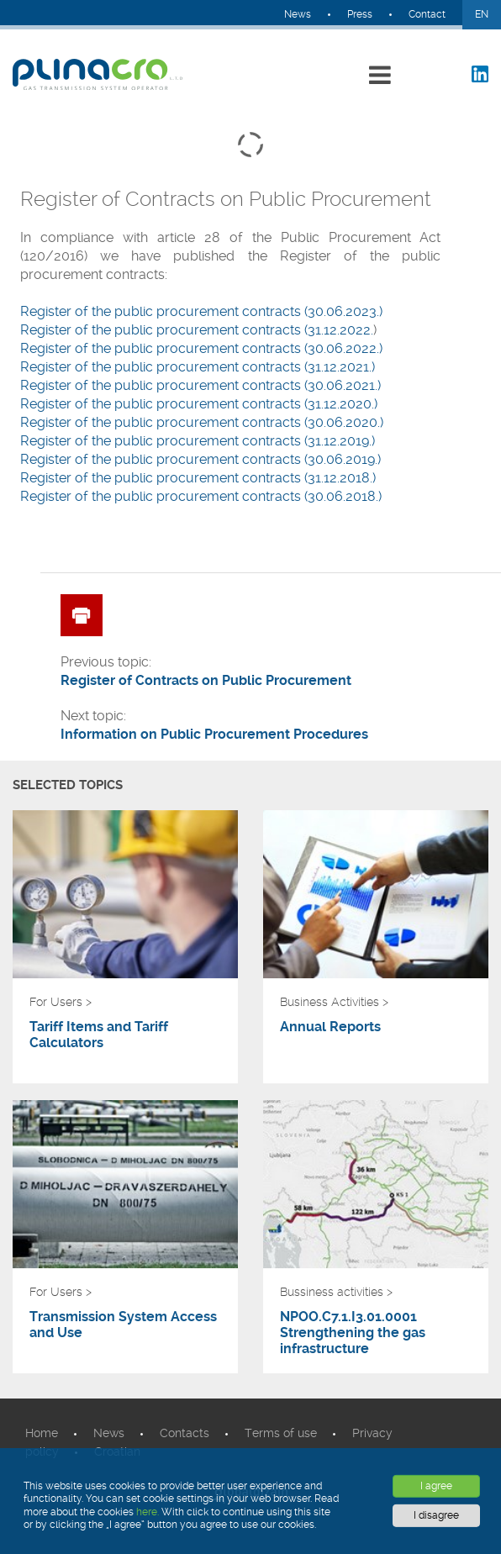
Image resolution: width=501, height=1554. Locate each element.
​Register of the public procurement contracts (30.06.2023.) (201, 311)
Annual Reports (330, 1027)
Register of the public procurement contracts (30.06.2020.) (201, 422)
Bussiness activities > (336, 1292)
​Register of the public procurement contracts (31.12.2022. (196, 330)
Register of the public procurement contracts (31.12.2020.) (198, 404)
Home (41, 1433)
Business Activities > (334, 1002)
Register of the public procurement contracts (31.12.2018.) (198, 478)
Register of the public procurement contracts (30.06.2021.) (200, 385)
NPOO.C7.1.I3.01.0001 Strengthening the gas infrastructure (352, 1332)
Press (359, 14)
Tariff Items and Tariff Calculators (98, 1035)
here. (147, 1512)
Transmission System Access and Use (123, 1325)
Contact (427, 14)
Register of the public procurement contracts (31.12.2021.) (197, 367)
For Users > (60, 1002)
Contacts (184, 1433)
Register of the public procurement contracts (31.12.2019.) (197, 441)
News (297, 14)
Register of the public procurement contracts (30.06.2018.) (201, 496)
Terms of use (281, 1433)
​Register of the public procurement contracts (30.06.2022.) (201, 348)
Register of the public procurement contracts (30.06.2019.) (200, 459)
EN (481, 14)
